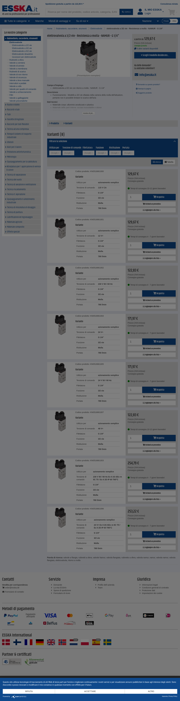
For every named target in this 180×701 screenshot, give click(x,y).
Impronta (165, 696)
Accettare (90, 691)
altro (151, 691)
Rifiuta (29, 691)
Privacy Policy (173, 696)
